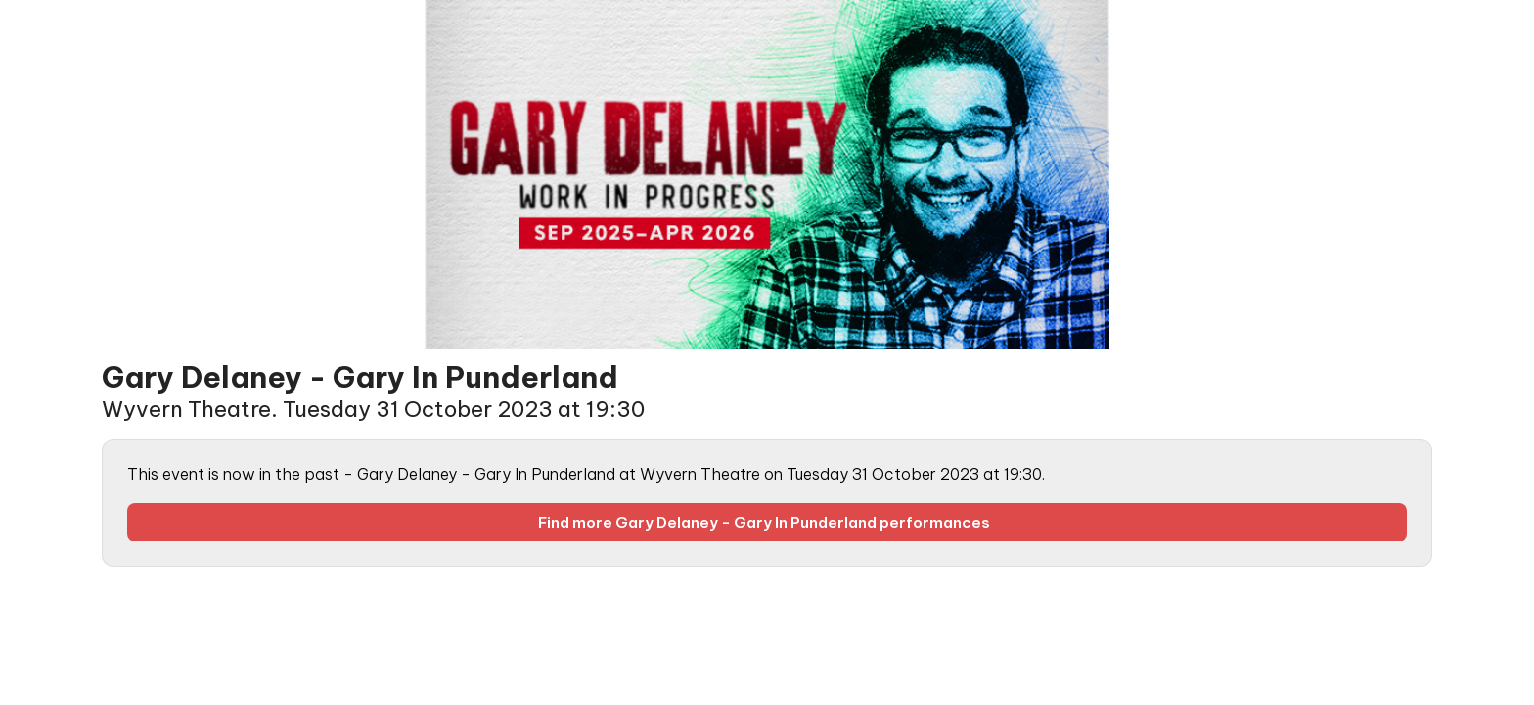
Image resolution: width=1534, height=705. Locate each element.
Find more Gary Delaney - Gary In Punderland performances (767, 522)
